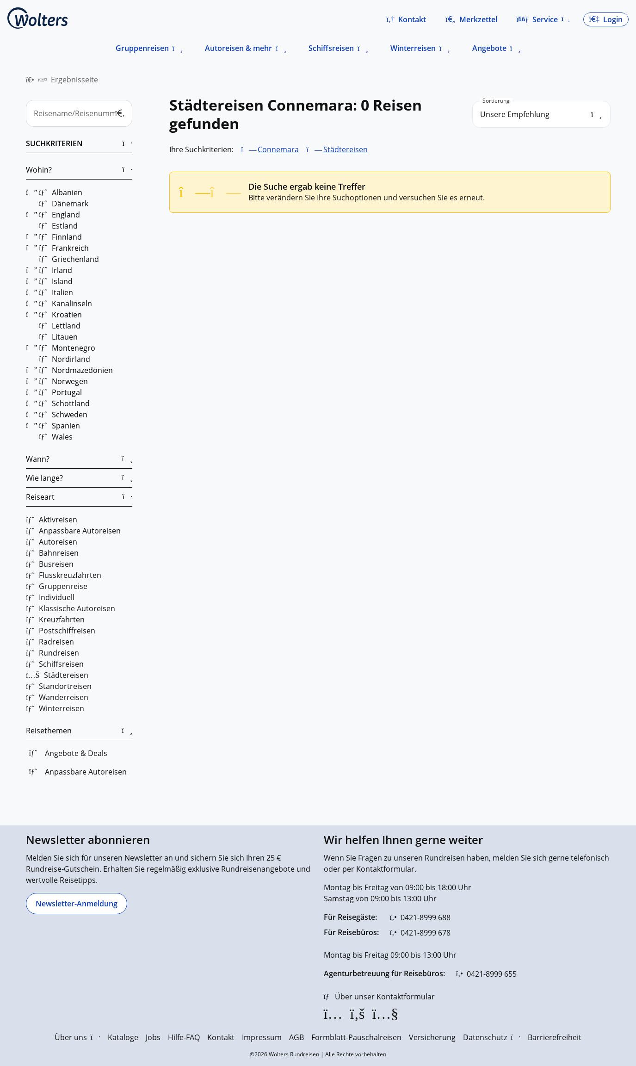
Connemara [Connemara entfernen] (278, 149)
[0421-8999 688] (420, 917)
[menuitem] (30, 79)
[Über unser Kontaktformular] (379, 996)
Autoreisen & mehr (238, 48)
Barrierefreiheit (554, 1037)
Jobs (153, 1037)
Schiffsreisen (331, 48)
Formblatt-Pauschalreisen (356, 1037)
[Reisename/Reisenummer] (79, 113)
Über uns (77, 1037)
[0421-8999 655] (486, 973)
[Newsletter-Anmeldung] (76, 903)
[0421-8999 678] (420, 932)
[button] (406, 19)
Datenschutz (491, 1037)
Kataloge (123, 1037)
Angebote (489, 48)
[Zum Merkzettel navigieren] (471, 19)
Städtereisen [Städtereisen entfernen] (345, 149)
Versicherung (432, 1037)
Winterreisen (413, 48)
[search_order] (541, 114)
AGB (296, 1037)
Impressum (262, 1037)
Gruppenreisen (142, 48)
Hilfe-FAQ (184, 1037)
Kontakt (221, 1037)
